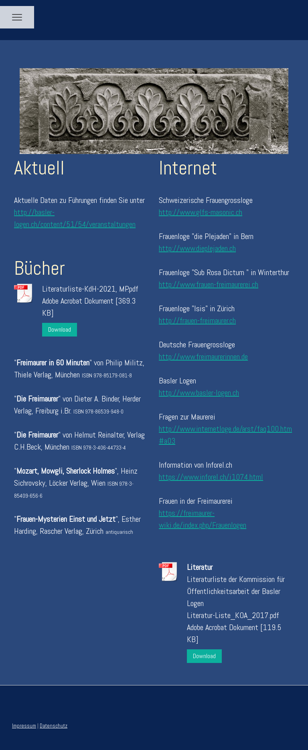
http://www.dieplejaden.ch (197, 248)
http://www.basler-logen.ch (199, 392)
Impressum (24, 725)
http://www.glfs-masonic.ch (200, 212)
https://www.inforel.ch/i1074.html (211, 477)
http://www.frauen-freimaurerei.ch (208, 284)
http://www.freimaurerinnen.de (203, 356)
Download (59, 329)
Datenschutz (53, 725)
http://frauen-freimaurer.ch (197, 320)
